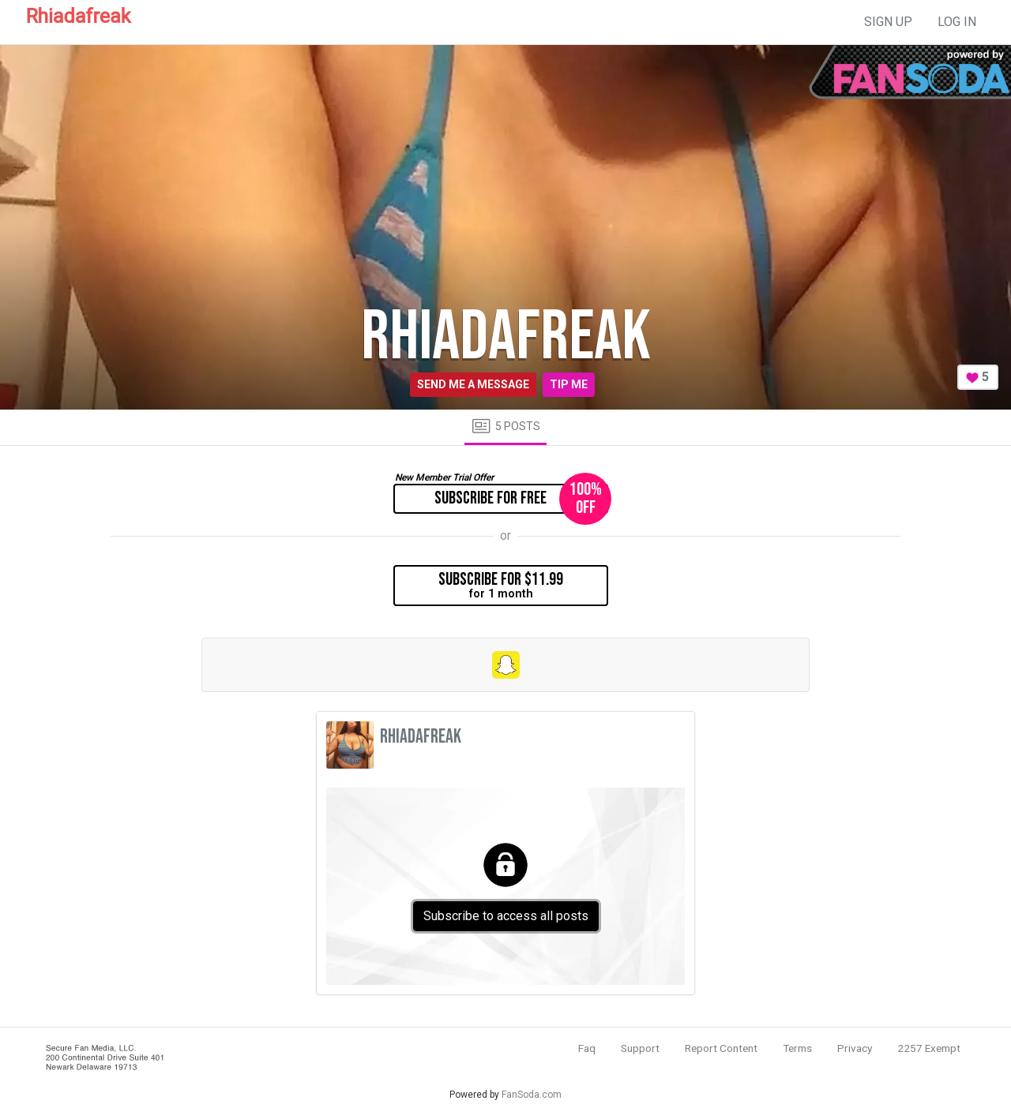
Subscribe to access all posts (505, 915)
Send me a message (473, 384)
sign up (888, 21)
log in (957, 21)
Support (640, 1048)
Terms (797, 1048)
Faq (587, 1048)
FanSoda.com (532, 1094)
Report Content (721, 1048)
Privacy (854, 1048)
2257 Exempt (928, 1048)
